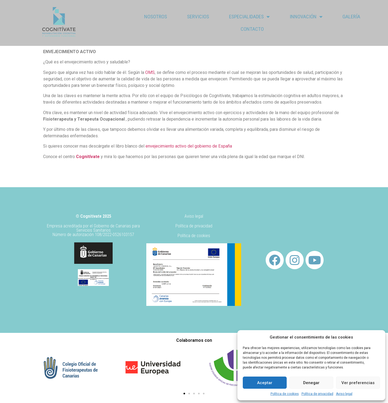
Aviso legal (344, 394)
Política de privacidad (317, 394)
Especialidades (249, 16)
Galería (351, 16)
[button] (184, 393)
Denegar (311, 382)
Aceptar (264, 382)
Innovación (306, 16)
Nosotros (155, 16)
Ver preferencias (358, 382)
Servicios (198, 16)
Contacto (252, 29)
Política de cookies (285, 394)
